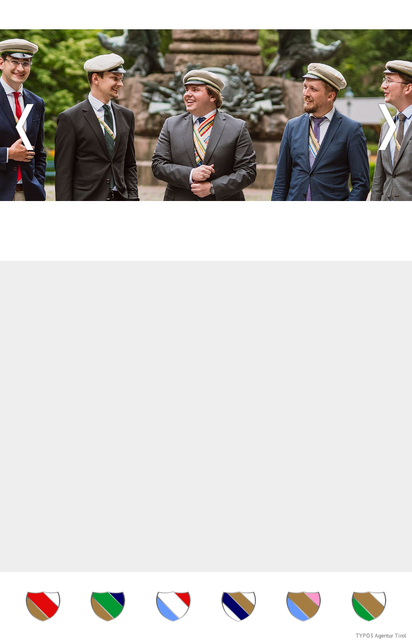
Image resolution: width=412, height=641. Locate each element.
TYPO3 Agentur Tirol (381, 635)
